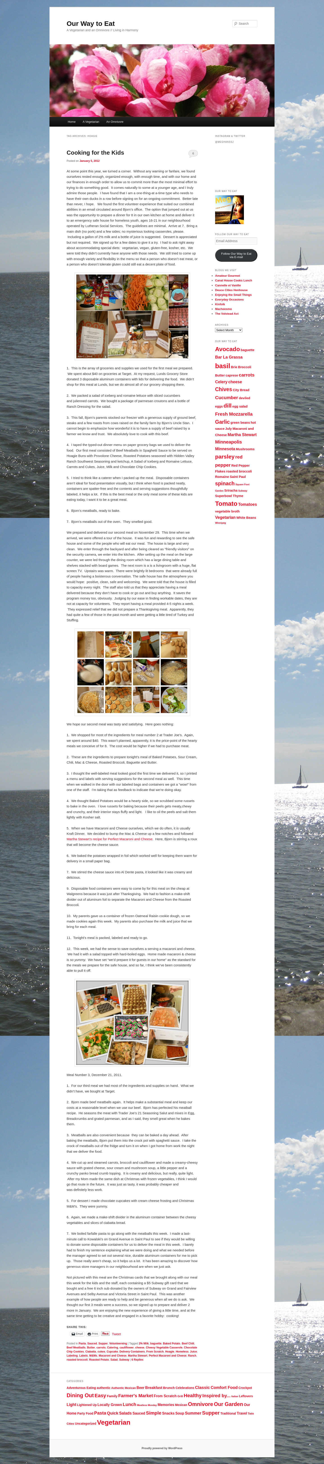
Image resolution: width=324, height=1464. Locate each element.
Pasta (82, 1343)
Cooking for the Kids (95, 152)
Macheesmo (223, 309)
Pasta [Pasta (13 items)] (100, 1413)
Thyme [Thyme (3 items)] (238, 496)
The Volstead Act (226, 313)
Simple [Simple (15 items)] (153, 1412)
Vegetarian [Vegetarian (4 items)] (225, 517)
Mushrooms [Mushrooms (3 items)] (245, 449)
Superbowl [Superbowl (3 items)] (223, 496)
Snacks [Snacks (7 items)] (168, 1413)
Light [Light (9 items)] (71, 1404)
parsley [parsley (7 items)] (224, 457)
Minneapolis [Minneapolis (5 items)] (228, 441)
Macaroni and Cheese (112, 1355)
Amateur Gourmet (227, 275)
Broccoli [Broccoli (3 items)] (244, 367)
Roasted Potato (99, 1359)
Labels (83, 1355)
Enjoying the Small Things (233, 294)
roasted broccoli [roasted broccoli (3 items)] (239, 471)
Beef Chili (188, 1343)
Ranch (192, 1355)
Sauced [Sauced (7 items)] (139, 1413)
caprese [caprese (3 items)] (232, 375)
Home (72, 121)
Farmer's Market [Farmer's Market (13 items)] (135, 1395)
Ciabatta (90, 1351)
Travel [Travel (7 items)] (242, 1413)
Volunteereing (118, 1343)
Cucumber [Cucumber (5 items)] (226, 397)
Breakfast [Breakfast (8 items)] (153, 1388)
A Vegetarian (91, 121)
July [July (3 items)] (228, 428)
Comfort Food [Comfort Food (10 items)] (224, 1387)
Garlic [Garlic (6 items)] (222, 422)
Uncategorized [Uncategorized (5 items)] (85, 1423)
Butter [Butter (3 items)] (220, 375)
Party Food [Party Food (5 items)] (85, 1413)
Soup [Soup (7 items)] (179, 1413)
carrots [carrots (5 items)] (246, 374)
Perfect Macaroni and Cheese (167, 1355)
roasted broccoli (77, 1359)
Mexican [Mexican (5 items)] (181, 1405)
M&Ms (93, 1355)
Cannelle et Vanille (228, 285)
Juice (193, 1351)
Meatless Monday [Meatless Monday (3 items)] (147, 1405)
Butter (91, 1347)
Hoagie (169, 1351)
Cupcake (112, 1351)
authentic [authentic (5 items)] (103, 1388)
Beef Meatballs (76, 1347)
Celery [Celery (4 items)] (221, 382)
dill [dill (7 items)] (228, 406)
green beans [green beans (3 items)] (240, 422)
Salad (114, 1359)
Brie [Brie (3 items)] (234, 367)
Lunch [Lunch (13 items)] (129, 1404)
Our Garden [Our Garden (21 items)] (228, 1404)
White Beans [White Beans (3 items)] (246, 517)
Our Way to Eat (91, 23)
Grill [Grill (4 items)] (180, 1396)
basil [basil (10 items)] (222, 366)
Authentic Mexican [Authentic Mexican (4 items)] (123, 1388)
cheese (139, 1347)
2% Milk (144, 1343)
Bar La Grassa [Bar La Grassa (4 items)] (229, 357)
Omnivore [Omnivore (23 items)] (200, 1404)
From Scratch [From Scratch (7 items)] (165, 1396)
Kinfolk (220, 304)
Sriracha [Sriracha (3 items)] (231, 490)
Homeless (182, 1351)
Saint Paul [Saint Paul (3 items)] (238, 477)
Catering (112, 1347)
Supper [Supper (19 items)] (211, 1413)
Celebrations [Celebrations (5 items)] (185, 1388)
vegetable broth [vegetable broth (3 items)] (227, 511)
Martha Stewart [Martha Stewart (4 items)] (242, 434)
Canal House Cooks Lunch (233, 280)
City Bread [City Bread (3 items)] (241, 390)
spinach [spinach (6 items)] (225, 483)
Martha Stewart (137, 1355)
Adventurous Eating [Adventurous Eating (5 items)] (81, 1388)
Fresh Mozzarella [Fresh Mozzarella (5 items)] (233, 414)
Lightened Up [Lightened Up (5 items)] (87, 1405)
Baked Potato (171, 1343)
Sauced (92, 1343)
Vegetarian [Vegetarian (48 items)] (113, 1422)
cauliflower (126, 1347)
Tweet (116, 1333)
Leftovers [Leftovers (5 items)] (246, 1396)
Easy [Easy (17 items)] (100, 1395)
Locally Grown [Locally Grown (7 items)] (109, 1405)
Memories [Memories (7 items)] (166, 1405)
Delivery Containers (132, 1351)
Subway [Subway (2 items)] (242, 490)
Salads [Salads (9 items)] (125, 1413)
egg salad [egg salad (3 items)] (240, 406)
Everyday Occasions (229, 299)
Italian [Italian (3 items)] (234, 1396)
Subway (124, 1359)
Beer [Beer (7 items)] (140, 1388)
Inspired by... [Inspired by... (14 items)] (216, 1395)
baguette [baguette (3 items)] (247, 350)
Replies (138, 1359)
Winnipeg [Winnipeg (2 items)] (220, 522)
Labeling (72, 1355)
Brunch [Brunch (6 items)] (169, 1388)
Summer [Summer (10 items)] (193, 1413)
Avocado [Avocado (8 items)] (227, 349)
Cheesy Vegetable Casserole (164, 1347)
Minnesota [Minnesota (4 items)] (225, 449)
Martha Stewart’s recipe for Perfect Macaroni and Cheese (110, 839)
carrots (101, 1347)
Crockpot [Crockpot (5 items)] (245, 1388)
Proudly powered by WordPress (162, 1448)
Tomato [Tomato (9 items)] (226, 503)
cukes (101, 1351)
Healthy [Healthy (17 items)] (193, 1395)
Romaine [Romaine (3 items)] (222, 477)
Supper (103, 1343)
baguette (156, 1343)
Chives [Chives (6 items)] (223, 389)
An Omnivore (115, 121)
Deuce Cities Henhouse (231, 290)
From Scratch (155, 1351)
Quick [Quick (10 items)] (112, 1413)
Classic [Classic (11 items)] (202, 1387)
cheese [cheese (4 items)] (235, 382)
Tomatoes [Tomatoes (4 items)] (247, 504)
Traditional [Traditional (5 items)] (228, 1413)
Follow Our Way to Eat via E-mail (236, 255)
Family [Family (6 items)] (112, 1396)
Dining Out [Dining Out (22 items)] (80, 1395)
